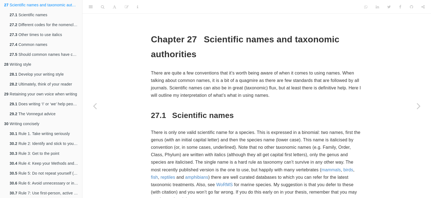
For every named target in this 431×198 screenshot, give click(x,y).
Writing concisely (21, 124)
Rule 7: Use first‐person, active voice (46, 193)
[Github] (411, 7)
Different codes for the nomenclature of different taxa (46, 25)
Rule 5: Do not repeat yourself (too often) (46, 173)
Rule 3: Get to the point (34, 153)
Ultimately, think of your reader (41, 84)
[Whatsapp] (366, 7)
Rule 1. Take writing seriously (40, 133)
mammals (331, 169)
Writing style (17, 64)
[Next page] (418, 106)
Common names (28, 44)
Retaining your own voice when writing (40, 94)
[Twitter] (389, 7)
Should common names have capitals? (46, 54)
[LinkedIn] (377, 7)
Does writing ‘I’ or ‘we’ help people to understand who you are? (46, 104)
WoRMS (224, 184)
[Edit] (127, 7)
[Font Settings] (114, 7)
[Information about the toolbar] (137, 7)
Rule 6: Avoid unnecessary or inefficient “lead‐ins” (46, 183)
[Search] (103, 7)
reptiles (168, 177)
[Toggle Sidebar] (91, 7)
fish (154, 177)
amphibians (196, 177)
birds (348, 169)
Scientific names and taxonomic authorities (43, 5)
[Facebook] (400, 7)
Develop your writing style (37, 74)
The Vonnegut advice (33, 114)
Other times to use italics (36, 34)
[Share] (423, 7)
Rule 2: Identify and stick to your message (46, 143)
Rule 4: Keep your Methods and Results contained (46, 163)
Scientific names (28, 15)
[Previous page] (94, 106)
